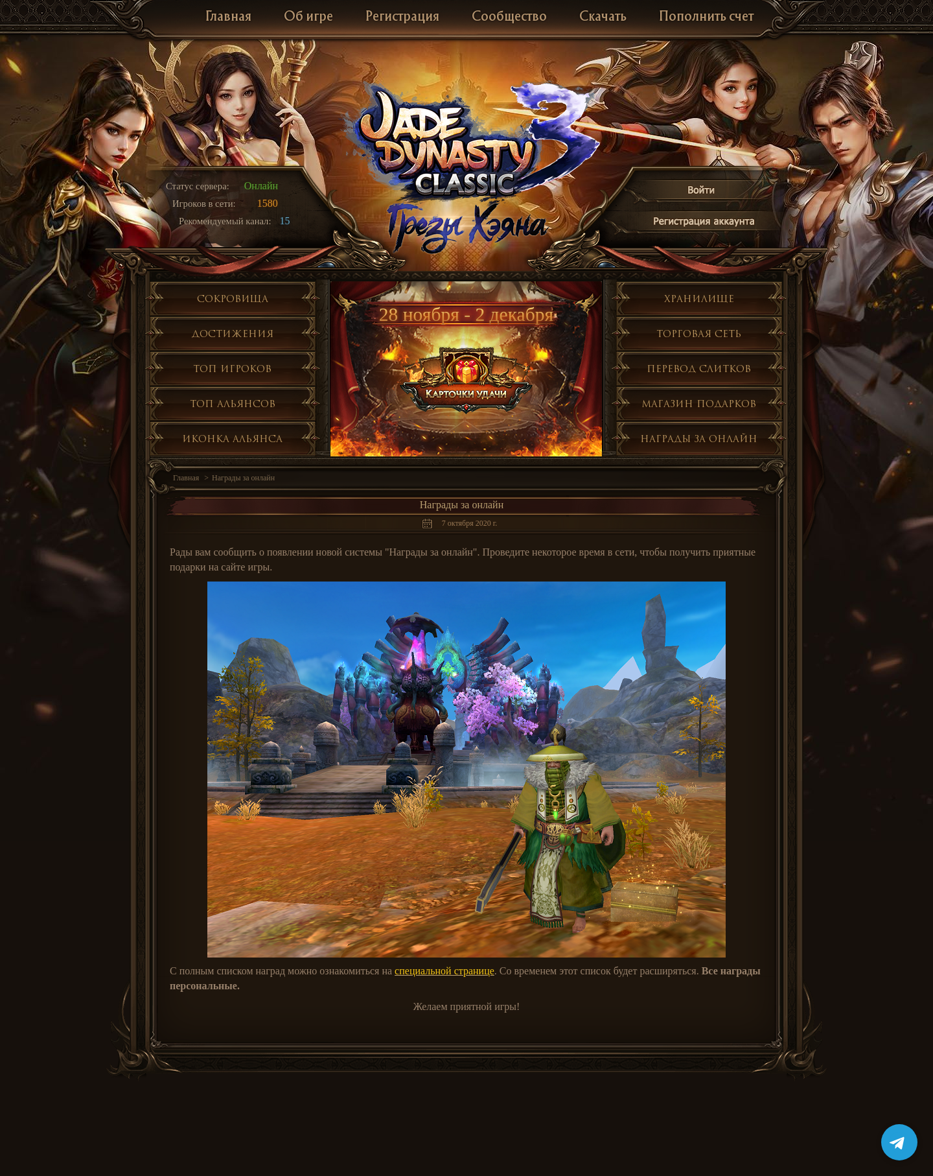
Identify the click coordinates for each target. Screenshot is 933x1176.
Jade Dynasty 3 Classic (467, 141)
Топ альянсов (232, 403)
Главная (228, 17)
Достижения (232, 333)
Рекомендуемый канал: (225, 221)
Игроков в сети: (204, 203)
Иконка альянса (232, 438)
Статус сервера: (197, 186)
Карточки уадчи (466, 376)
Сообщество (509, 17)
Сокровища (232, 298)
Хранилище (699, 298)
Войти (701, 192)
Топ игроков (232, 368)
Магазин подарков (698, 403)
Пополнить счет (706, 17)
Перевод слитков (699, 368)
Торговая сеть (698, 333)
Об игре (308, 17)
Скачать (603, 17)
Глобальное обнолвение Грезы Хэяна (466, 227)
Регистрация (402, 17)
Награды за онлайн (698, 438)
